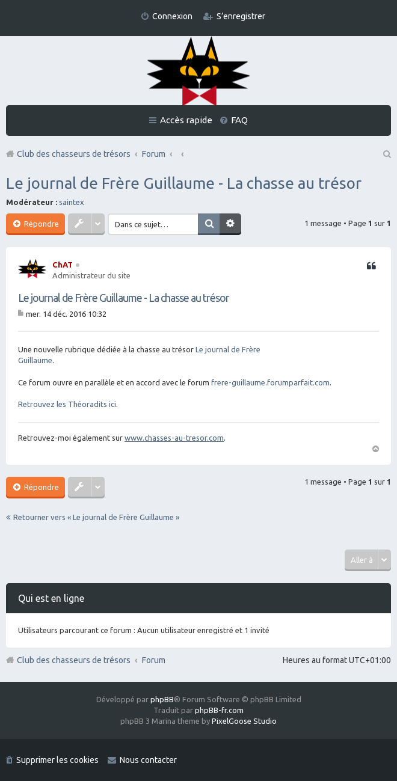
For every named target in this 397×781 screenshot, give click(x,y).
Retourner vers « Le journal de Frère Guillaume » (96, 517)
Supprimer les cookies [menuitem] (57, 760)
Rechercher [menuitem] (386, 154)
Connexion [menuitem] (172, 16)
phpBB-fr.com (219, 710)
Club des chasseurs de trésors (74, 660)
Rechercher (209, 224)
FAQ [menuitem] (239, 120)
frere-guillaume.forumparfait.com (270, 382)
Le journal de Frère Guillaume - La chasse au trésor (184, 183)
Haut (375, 448)
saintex (71, 202)
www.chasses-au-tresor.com (174, 437)
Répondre (40, 223)
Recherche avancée (230, 224)
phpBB (162, 699)
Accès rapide (186, 120)
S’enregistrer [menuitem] (241, 16)
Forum (153, 660)
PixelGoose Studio (244, 721)
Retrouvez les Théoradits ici (67, 404)
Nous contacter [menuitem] (148, 760)
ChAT (62, 264)
